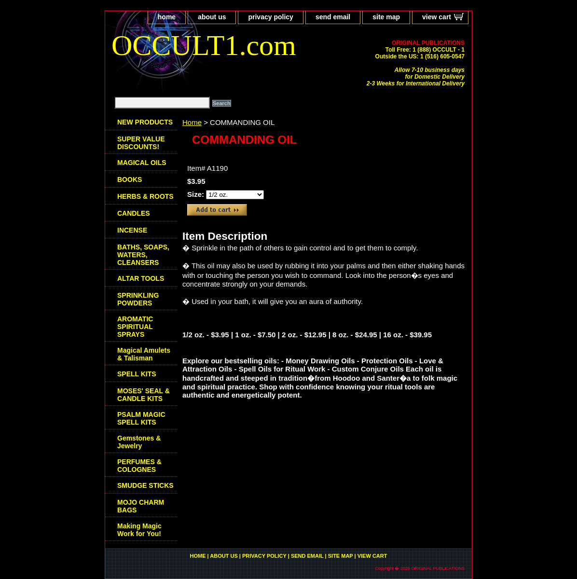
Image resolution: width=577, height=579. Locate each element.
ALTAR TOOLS (140, 278)
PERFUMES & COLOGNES (139, 465)
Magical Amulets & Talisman (143, 354)
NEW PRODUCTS (145, 122)
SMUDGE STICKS (145, 485)
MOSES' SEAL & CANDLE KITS (143, 394)
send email (333, 17)
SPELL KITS (136, 374)
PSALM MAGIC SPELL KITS (141, 418)
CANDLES (133, 213)
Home (192, 122)
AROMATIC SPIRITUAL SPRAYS (135, 326)
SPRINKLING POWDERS (138, 299)
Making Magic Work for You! (139, 530)
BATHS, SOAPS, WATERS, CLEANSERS (143, 254)
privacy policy (270, 17)
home (167, 17)
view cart (436, 17)
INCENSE (132, 230)
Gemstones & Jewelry (139, 442)
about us (212, 17)
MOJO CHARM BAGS (140, 506)
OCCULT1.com (203, 45)
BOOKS (129, 179)
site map (386, 17)
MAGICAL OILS (141, 162)
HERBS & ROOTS (145, 196)
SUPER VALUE (141, 143)
